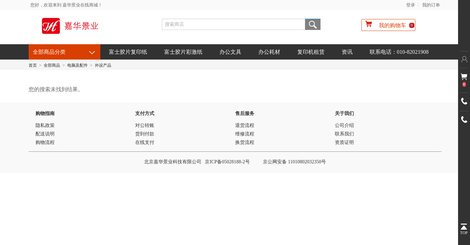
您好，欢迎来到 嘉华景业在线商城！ (66, 4)
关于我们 (344, 113)
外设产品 (103, 65)
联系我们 (344, 133)
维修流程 (244, 133)
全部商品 (52, 65)
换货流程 (244, 142)
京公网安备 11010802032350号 (294, 161)
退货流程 (244, 125)
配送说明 (45, 133)
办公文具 (230, 52)
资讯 (347, 52)
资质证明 (344, 142)
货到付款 (144, 133)
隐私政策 (45, 125)
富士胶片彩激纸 (183, 52)
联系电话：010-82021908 (399, 52)
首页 (33, 65)
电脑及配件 (77, 65)
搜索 (313, 24)
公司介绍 (344, 125)
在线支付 (144, 142)
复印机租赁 (311, 52)
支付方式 (144, 113)
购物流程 (45, 142)
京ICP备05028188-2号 (227, 161)
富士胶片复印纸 (128, 52)
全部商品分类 (49, 52)
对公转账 (144, 125)
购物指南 (45, 113)
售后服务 (244, 113)
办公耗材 (269, 52)
